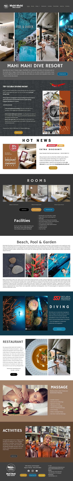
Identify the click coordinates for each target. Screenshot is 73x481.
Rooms (32, 6)
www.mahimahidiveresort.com (55, 468)
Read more (18, 132)
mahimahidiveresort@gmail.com (56, 467)
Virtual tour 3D (62, 74)
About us (62, 6)
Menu (14, 374)
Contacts (67, 6)
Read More (24, 209)
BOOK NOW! (41, 475)
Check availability (36, 209)
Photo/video (56, 6)
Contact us (53, 168)
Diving (37, 6)
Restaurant (43, 6)
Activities (50, 6)
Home (28, 6)
